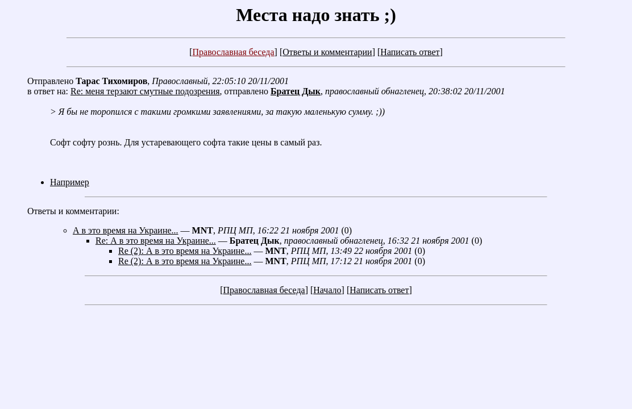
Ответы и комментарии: (73, 211)
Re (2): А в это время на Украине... (184, 251)
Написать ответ (409, 52)
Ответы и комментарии (327, 52)
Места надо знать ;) (316, 15)
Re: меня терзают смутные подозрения (145, 91)
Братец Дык (296, 91)
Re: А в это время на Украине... (155, 240)
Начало (327, 290)
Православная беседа (233, 52)
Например (69, 182)
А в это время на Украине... (125, 230)
